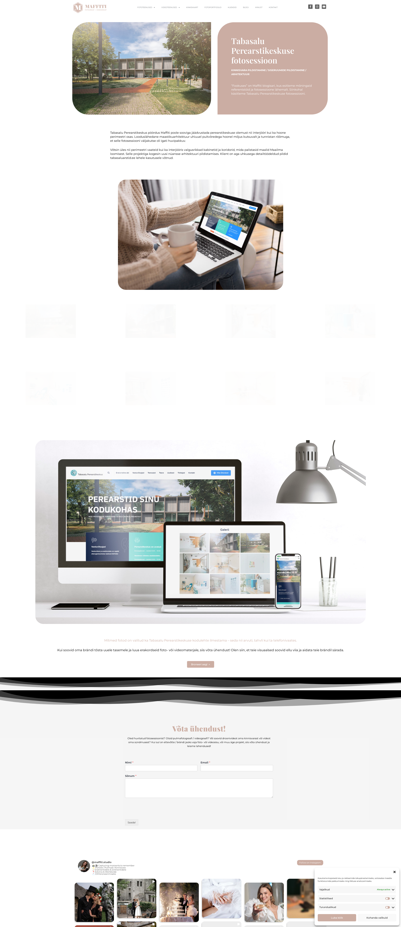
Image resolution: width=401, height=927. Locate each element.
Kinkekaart (192, 10)
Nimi (129, 762)
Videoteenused (170, 10)
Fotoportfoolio (212, 10)
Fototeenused (146, 10)
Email (205, 762)
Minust (258, 10)
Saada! (132, 822)
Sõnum (130, 775)
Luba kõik (337, 917)
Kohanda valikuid (377, 917)
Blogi (246, 10)
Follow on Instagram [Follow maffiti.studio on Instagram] (310, 862)
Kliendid (232, 10)
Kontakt (273, 10)
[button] (394, 872)
